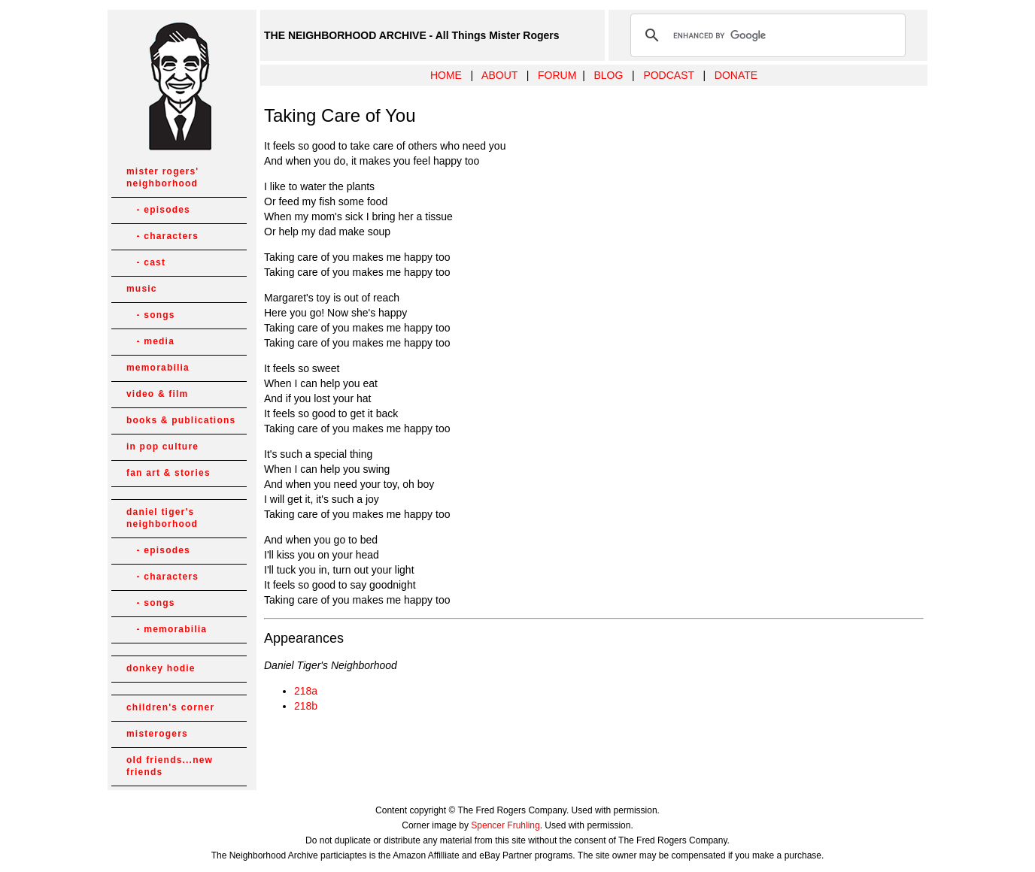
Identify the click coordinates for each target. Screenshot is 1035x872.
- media (150, 341)
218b (305, 706)
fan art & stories (168, 473)
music (141, 288)
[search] (765, 35)
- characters (162, 236)
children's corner (170, 707)
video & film (157, 394)
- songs (150, 315)
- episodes (158, 209)
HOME (446, 75)
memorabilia (158, 367)
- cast (145, 262)
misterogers (157, 733)
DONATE (736, 75)
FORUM (557, 75)
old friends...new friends (169, 766)
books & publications (180, 420)
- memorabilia (166, 629)
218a (305, 691)
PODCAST (668, 75)
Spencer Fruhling (505, 825)
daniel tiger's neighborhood (162, 518)
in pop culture (162, 446)
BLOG (608, 75)
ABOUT (499, 75)
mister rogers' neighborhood (162, 177)
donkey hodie (161, 668)
